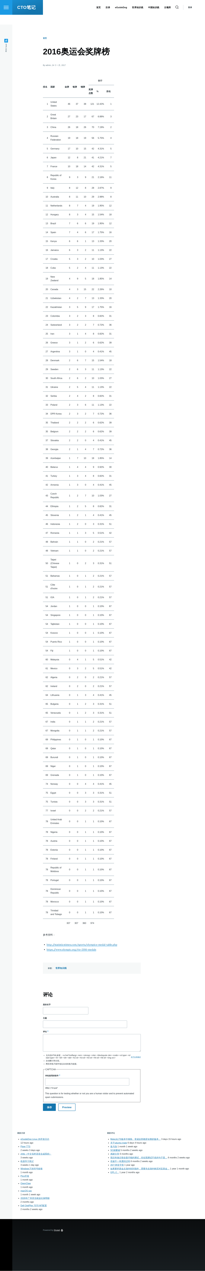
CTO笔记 (26, 17)
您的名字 (47, 1005)
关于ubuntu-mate (118, 1143)
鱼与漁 (113, 1146)
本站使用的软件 (52, 1076)
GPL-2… (114, 1172)
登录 (190, 17)
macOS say (26, 1191)
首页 (45, 38)
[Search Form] (177, 17)
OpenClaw (26, 1183)
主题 (45, 1018)
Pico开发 (25, 1176)
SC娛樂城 (115, 1150)
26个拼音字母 (117, 1165)
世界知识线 (61, 968)
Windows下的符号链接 (32, 1169)
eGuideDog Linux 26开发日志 (35, 1139)
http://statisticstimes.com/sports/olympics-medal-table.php (82, 944)
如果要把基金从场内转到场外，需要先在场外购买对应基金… (139, 1169)
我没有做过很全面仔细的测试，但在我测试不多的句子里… (138, 1158)
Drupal (57, 1230)
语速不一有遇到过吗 (120, 1161)
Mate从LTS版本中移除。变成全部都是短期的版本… (135, 1139)
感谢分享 (114, 1154)
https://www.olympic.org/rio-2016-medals (71, 949)
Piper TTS (25, 1146)
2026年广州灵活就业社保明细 (35, 1198)
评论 (45, 1032)
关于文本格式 (136, 1057)
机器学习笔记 (27, 1161)
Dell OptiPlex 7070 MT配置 (34, 1206)
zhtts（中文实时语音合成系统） (36, 1154)
